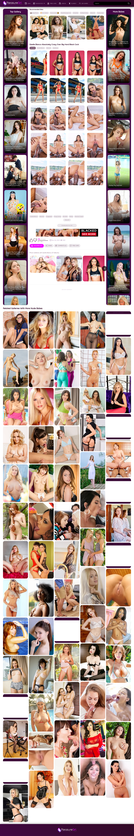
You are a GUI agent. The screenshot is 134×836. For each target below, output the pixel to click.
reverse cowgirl (79, 216)
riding (71, 216)
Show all (67, 220)
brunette (65, 216)
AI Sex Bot (75, 13)
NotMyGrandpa (84, 13)
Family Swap (100, 13)
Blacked (49, 48)
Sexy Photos (34, 13)
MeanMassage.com (66, 13)
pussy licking (57, 216)
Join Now (32, 48)
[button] (104, 268)
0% (39, 239)
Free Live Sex (54, 13)
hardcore (55, 48)
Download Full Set (67, 225)
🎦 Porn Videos (44, 13)
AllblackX (92, 13)
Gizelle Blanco (40, 48)
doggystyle (49, 216)
